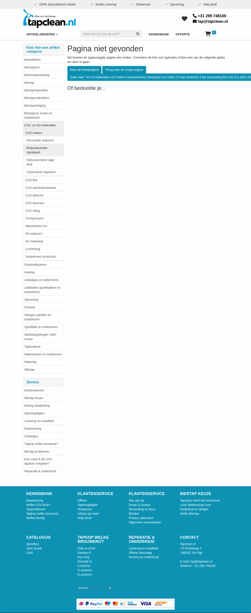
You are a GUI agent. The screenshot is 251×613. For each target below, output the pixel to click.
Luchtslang (33, 249)
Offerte (82, 500)
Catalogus (31, 436)
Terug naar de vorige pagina (124, 69)
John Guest (34, 548)
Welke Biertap (189, 513)
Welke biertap (35, 518)
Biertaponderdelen (36, 98)
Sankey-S (84, 552)
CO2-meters (34, 133)
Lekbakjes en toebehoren (41, 280)
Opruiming (31, 299)
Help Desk (85, 518)
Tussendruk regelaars (41, 172)
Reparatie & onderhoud (40, 471)
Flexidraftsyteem (35, 264)
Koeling (29, 272)
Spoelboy (32, 544)
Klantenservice (34, 390)
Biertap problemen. (37, 451)
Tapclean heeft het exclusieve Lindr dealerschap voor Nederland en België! (200, 505)
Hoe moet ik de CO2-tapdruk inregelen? (38, 461)
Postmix (29, 307)
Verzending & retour (142, 509)
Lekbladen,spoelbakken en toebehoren (42, 290)
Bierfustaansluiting (36, 75)
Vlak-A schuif (86, 548)
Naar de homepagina (84, 69)
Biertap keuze (33, 398)
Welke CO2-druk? (38, 505)
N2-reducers (34, 233)
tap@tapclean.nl (210, 21)
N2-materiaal (34, 241)
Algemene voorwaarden (145, 522)
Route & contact (140, 505)
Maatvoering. (33, 428)
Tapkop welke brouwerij (42, 513)
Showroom (85, 509)
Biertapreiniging (35, 105)
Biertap (29, 82)
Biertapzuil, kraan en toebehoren (38, 115)
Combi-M (84, 566)
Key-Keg (83, 557)
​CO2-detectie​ (34, 195)
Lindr (29, 552)
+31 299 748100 (209, 16)
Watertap (30, 362)
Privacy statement (141, 518)
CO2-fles (32, 180)
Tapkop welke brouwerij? (41, 444)
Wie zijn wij (136, 500)
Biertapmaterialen (36, 90)
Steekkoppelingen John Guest (40, 337)
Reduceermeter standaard (37, 150)
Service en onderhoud (144, 557)
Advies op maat (88, 513)
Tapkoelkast (32, 346)
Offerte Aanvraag (140, 552)
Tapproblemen (36, 509)
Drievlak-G (85, 561)
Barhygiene (32, 67)
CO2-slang (33, 210)
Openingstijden (34, 413)
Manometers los (36, 226)
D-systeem (85, 574)
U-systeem (85, 570)
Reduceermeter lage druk (40, 162)
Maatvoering (34, 500)
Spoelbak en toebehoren (41, 327)
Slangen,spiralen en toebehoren (37, 317)
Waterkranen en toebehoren (43, 354)
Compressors (35, 218)
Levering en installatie (39, 421)
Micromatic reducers (40, 140)
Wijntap (29, 369)
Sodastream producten (41, 256)
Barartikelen (32, 59)
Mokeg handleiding (37, 405)
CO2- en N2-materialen (40, 125)
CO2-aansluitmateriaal (41, 187)
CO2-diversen (35, 203)
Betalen (134, 513)
